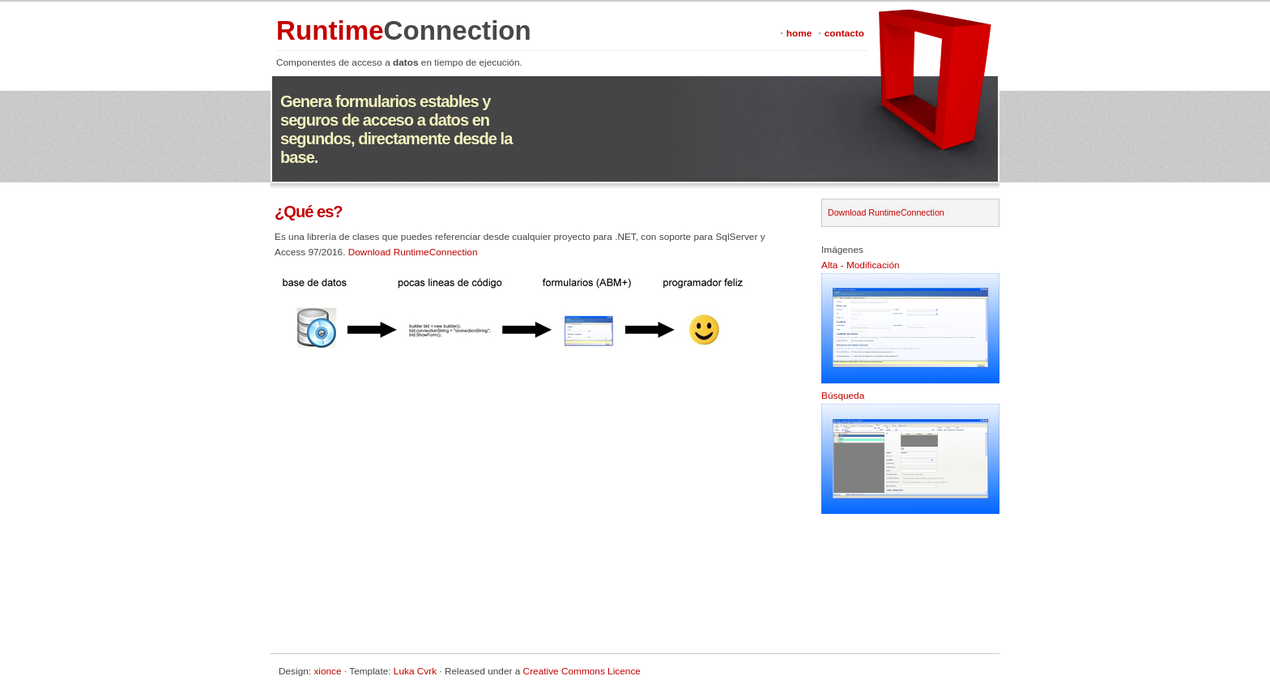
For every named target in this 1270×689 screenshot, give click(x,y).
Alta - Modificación (860, 265)
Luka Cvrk (415, 671)
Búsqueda (842, 395)
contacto (844, 33)
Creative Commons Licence (582, 671)
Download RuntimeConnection (413, 252)
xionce (327, 671)
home (799, 33)
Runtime (403, 30)
